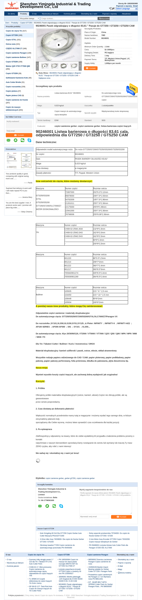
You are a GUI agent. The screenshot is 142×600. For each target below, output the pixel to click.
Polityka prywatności (16, 595)
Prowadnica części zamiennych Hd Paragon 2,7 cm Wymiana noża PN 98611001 (100, 577)
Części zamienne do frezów (17, 100)
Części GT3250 (12, 73)
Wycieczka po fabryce (50, 14)
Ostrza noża (10, 44)
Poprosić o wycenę (124, 6)
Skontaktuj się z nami (89, 14)
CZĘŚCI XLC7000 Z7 (14, 49)
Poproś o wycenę (124, 563)
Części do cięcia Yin (14, 31)
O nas (34, 14)
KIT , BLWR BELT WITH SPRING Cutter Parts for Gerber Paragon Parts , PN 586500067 (100, 584)
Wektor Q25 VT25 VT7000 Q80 (18, 66)
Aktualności (126, 14)
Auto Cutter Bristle (13, 82)
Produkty (23, 14)
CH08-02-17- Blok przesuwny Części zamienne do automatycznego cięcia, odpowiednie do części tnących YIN (41, 571)
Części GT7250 (26, 23)
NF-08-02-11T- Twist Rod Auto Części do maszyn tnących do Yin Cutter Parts (40, 588)
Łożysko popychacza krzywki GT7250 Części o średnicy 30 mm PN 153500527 (70, 571)
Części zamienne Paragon (16, 53)
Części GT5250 (12, 62)
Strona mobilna (124, 573)
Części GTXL (11, 40)
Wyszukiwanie (105, 19)
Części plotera (11, 91)
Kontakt (19, 135)
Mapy (120, 569)
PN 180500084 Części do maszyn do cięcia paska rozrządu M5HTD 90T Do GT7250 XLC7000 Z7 (68, 563)
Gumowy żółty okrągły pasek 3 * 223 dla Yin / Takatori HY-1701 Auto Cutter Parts (41, 562)
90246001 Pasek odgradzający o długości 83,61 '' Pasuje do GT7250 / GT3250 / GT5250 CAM (70, 587)
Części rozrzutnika (13, 87)
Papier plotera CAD (13, 95)
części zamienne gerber (55, 478)
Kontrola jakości (70, 14)
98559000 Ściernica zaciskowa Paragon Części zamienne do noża (100, 562)
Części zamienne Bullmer (16, 57)
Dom (7, 23)
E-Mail (120, 566)
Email (135, 6)
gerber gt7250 (70, 478)
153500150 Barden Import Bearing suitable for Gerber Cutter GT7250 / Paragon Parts (100, 569)
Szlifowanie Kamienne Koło (17, 78)
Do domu (11, 14)
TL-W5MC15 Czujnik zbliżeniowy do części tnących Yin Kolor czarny (40, 581)
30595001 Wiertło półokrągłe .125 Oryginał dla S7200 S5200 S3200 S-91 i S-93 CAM (71, 579)
